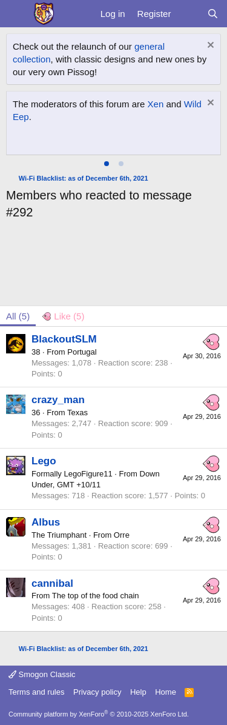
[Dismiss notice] (209, 46)
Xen (156, 104)
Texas (77, 412)
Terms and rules (36, 692)
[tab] (106, 164)
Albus (45, 522)
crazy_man (58, 400)
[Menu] (16, 14)
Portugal (81, 351)
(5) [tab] (18, 316)
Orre (122, 535)
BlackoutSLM (64, 339)
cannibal (52, 583)
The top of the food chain (95, 595)
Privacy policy (97, 692)
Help (138, 692)
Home (165, 692)
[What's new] (188, 13)
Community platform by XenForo (98, 714)
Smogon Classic (42, 674)
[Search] (213, 13)
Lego (43, 461)
